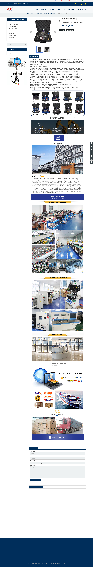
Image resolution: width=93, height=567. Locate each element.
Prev (31, 32)
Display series (12, 37)
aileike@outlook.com (23, 3)
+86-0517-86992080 (12, 3)
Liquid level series (13, 28)
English (57, 1)
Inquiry (61, 30)
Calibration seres (12, 26)
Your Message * (33, 465)
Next (55, 32)
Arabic (84, 1)
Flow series (11, 33)
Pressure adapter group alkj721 (41, 59)
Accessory (11, 39)
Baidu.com (18, 53)
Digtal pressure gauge (13, 24)
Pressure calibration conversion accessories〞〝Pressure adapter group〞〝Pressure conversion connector (72, 21)
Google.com (11, 53)
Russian (78, 1)
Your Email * (33, 456)
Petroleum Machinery (13, 35)
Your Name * (33, 451)
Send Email (70, 30)
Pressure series (12, 22)
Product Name (33, 460)
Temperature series (13, 30)
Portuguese (64, 1)
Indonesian (71, 1)
